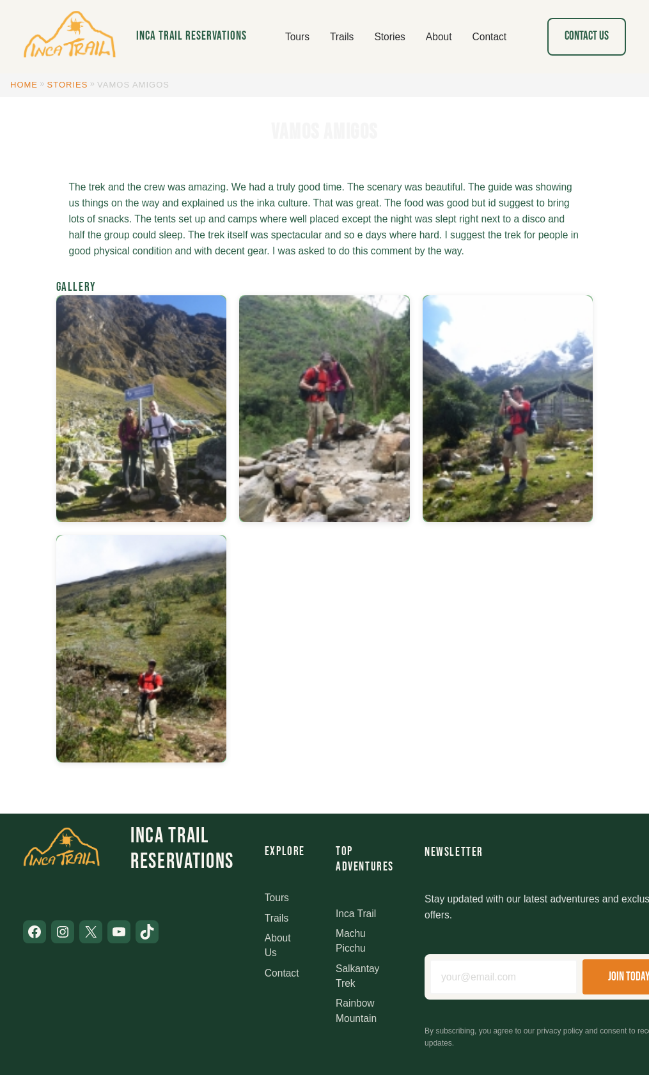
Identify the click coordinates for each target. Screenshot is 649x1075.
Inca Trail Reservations (191, 36)
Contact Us (587, 36)
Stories (67, 84)
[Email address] (503, 976)
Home (24, 84)
